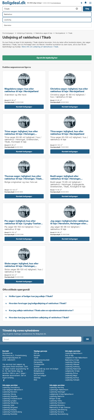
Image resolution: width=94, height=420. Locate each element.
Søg (87, 8)
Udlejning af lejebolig (24, 33)
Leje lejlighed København (12, 390)
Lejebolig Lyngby (9, 401)
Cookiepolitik (39, 364)
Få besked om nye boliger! (81, 3)
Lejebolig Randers (9, 392)
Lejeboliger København (58, 390)
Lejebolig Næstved (73, 369)
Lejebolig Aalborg (72, 366)
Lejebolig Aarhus (72, 378)
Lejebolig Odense (72, 362)
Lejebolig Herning (56, 387)
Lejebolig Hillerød (72, 364)
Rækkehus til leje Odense (59, 407)
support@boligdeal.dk (11, 358)
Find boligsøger (8, 33)
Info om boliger (40, 375)
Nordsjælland (60, 33)
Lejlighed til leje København (76, 358)
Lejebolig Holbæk (72, 380)
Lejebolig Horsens (56, 412)
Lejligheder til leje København (61, 394)
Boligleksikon (39, 371)
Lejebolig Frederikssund (12, 398)
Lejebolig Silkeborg (10, 403)
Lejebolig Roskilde (9, 414)
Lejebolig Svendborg (11, 387)
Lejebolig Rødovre (56, 396)
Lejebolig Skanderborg (58, 414)
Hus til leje (69, 355)
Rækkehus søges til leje (43, 33)
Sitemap (37, 378)
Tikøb (70, 33)
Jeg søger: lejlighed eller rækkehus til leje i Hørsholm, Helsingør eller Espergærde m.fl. (69, 223)
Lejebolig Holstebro (57, 403)
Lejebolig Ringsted (10, 407)
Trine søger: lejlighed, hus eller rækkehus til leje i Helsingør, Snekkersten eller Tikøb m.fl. (21, 134)
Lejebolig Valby (55, 401)
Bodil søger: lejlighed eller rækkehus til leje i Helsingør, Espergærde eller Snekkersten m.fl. (69, 179)
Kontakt (37, 355)
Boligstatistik (39, 373)
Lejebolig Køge (71, 375)
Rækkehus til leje (72, 360)
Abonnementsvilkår (42, 360)
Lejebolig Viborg (9, 394)
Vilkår (36, 358)
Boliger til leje (54, 398)
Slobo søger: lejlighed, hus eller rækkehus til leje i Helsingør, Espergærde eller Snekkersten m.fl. (24, 266)
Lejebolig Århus (71, 373)
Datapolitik (38, 362)
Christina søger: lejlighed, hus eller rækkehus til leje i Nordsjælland (69, 90)
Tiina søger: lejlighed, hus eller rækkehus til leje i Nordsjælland (67, 132)
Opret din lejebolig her (47, 57)
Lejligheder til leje (72, 371)
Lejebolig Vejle (8, 405)
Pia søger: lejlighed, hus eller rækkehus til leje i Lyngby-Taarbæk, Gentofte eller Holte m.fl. (24, 223)
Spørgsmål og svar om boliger (46, 369)
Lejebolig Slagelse (9, 396)
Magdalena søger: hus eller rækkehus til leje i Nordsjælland (21, 90)
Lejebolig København (73, 353)
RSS (35, 380)
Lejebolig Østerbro (57, 405)
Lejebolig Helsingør (57, 392)
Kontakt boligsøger (24, 107)
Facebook (3, 380)
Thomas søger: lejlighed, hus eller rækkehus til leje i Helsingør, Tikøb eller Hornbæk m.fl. (23, 179)
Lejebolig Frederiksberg (12, 412)
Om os (36, 353)
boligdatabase (56, 3)
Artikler (37, 366)
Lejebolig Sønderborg (58, 410)
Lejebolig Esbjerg (9, 410)
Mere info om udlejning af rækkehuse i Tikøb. (40, 47)
